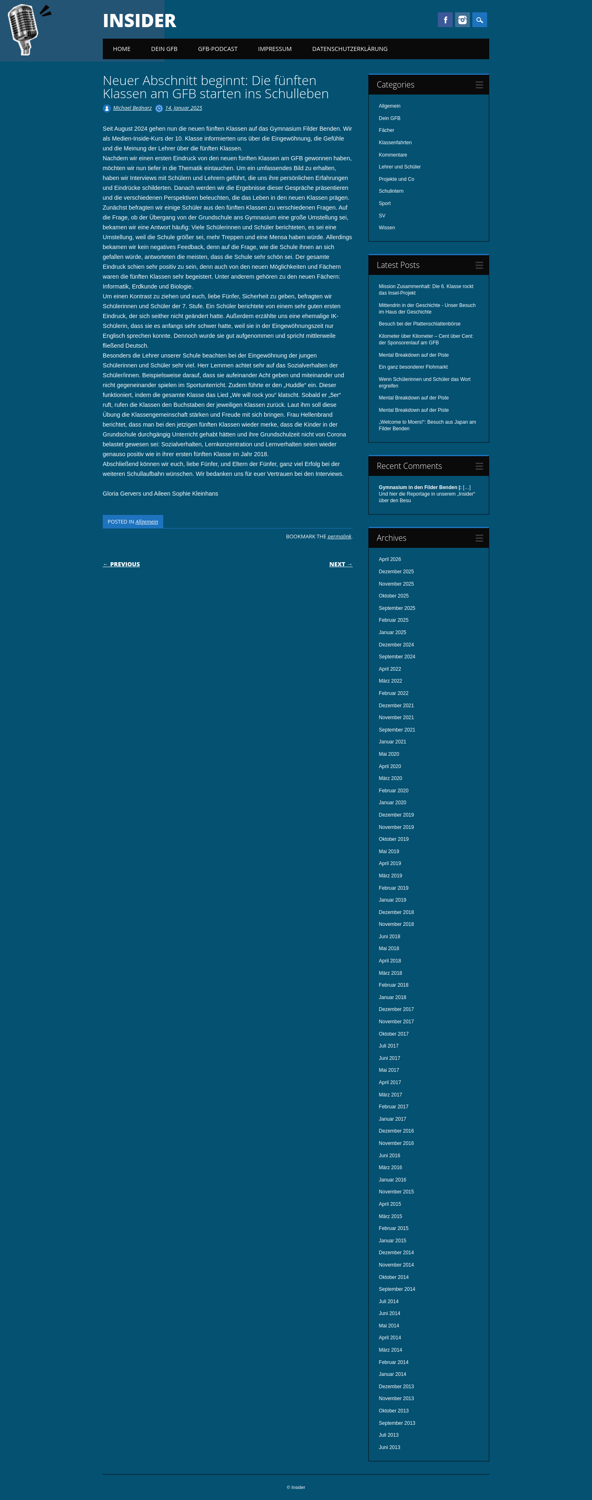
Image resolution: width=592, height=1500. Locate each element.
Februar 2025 (394, 620)
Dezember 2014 (396, 1252)
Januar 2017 (393, 1119)
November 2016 (396, 1143)
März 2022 (390, 681)
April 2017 (390, 1082)
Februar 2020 (394, 791)
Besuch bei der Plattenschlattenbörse (420, 324)
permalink (339, 536)
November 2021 (396, 717)
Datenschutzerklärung (350, 49)
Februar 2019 (394, 888)
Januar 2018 (393, 997)
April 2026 (390, 559)
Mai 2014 (389, 1326)
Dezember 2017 (396, 1009)
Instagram (462, 19)
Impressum (275, 49)
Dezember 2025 (396, 572)
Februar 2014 (394, 1362)
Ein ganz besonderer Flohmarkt (413, 367)
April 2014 (390, 1338)
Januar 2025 (393, 632)
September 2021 (397, 730)
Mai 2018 (389, 948)
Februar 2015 (394, 1228)
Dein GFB (164, 49)
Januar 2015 (393, 1241)
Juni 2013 (389, 1447)
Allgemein (147, 521)
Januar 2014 (393, 1374)
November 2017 (396, 1022)
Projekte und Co (396, 179)
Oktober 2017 (394, 1034)
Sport (385, 203)
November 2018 (396, 924)
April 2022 (390, 669)
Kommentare (393, 155)
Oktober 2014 (394, 1277)
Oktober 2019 (394, 839)
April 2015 (390, 1204)
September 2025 (397, 608)
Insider (139, 20)
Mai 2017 (389, 1070)
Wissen (387, 228)
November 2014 (396, 1265)
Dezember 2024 (396, 645)
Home (122, 49)
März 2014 (390, 1350)
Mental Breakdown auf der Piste (414, 355)
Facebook (445, 19)
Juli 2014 (389, 1301)
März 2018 (390, 973)
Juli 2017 (389, 1046)
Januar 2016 (393, 1180)
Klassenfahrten (395, 142)
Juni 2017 (389, 1058)
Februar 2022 (394, 693)
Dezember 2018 (396, 912)
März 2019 (390, 876)
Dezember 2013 (396, 1386)
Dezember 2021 (396, 705)
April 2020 (390, 766)
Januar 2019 (393, 900)
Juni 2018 (389, 936)
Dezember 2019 (396, 815)
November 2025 (396, 584)
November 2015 (396, 1192)
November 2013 (396, 1398)
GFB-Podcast (218, 49)
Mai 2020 (389, 754)
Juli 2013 (389, 1435)
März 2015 (390, 1216)
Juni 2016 (389, 1155)
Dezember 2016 (396, 1131)
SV (382, 216)
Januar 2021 (393, 742)
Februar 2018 (394, 985)
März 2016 (390, 1167)
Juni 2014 (389, 1313)
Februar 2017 (394, 1107)
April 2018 (390, 961)
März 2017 (390, 1095)
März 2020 (390, 778)
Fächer (386, 130)
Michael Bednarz (132, 107)
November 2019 (396, 827)
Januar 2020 (393, 802)
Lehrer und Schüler (400, 167)
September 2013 (397, 1423)
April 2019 (390, 863)
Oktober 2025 (394, 596)
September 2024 (397, 657)
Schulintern (391, 191)
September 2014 (397, 1289)
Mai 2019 (389, 851)
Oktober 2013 (394, 1411)
